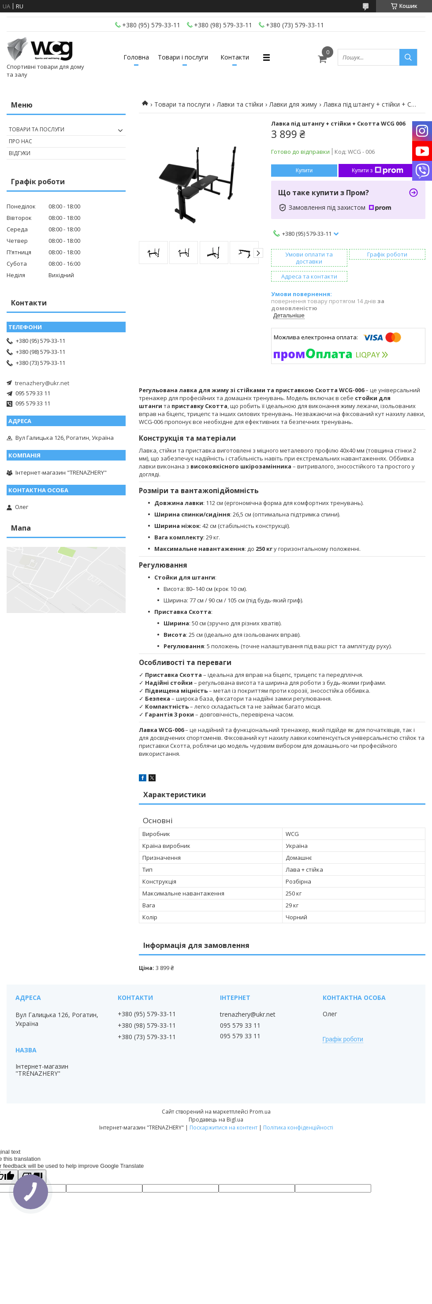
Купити (304, 170)
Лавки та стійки (240, 104)
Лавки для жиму (293, 104)
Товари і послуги (183, 57)
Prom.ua (260, 1111)
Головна (136, 57)
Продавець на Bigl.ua (216, 1119)
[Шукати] (408, 57)
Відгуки (19, 153)
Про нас (20, 141)
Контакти (234, 57)
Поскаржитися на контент (223, 1127)
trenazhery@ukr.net (42, 382)
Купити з (377, 171)
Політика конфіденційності (298, 1127)
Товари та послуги (182, 104)
